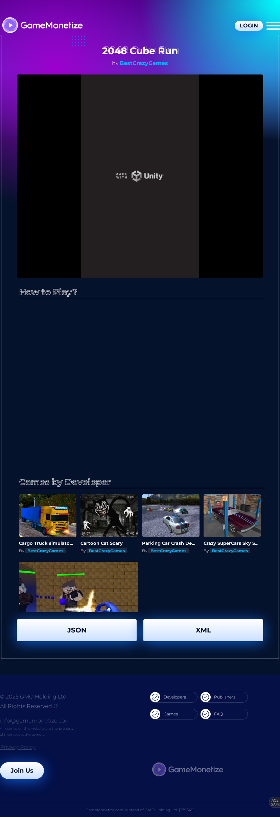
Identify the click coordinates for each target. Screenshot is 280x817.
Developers (168, 697)
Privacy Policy (18, 747)
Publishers (218, 697)
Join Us (21, 770)
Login (249, 25)
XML (203, 630)
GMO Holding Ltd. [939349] (169, 810)
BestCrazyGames (144, 63)
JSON (77, 630)
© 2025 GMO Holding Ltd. (34, 696)
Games (164, 714)
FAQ (212, 714)
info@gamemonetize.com (35, 720)
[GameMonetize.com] (42, 26)
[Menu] (273, 26)
